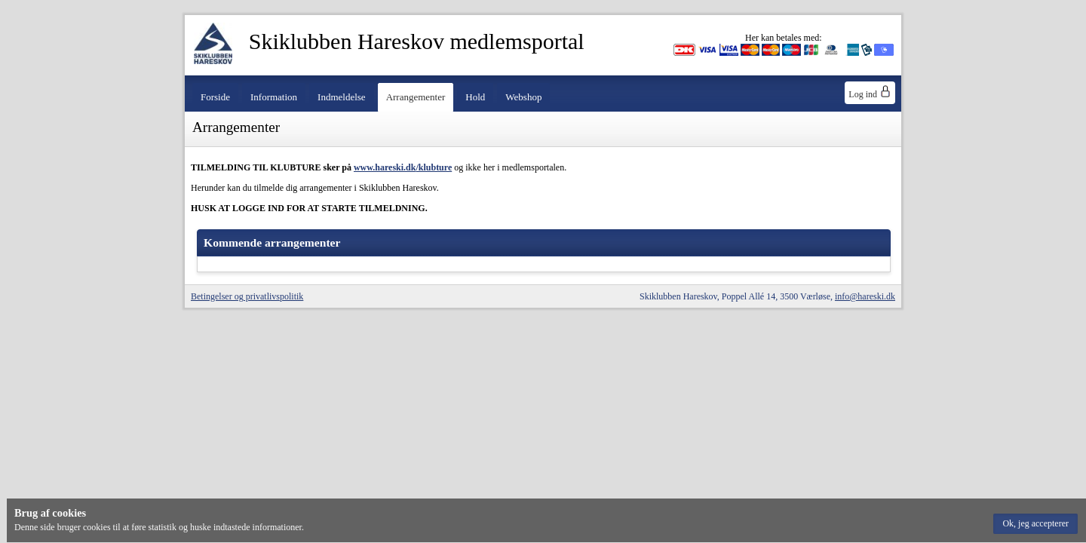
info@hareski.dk (865, 296)
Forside (215, 97)
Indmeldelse (342, 97)
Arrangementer (416, 97)
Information (273, 97)
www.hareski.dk (385, 167)
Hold (475, 97)
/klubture (434, 167)
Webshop (523, 97)
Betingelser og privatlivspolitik (247, 296)
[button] (1035, 524)
